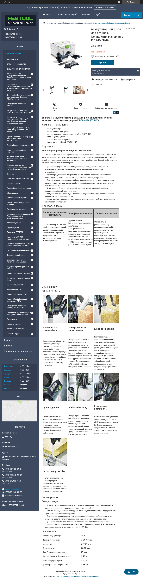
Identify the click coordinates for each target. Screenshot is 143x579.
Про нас (8, 340)
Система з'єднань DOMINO (18, 179)
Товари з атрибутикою (16, 255)
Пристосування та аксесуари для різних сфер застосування (19, 138)
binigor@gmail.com (13, 489)
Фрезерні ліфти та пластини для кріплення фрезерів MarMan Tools (19, 97)
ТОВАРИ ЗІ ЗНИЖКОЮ (16, 64)
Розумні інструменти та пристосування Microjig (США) (19, 111)
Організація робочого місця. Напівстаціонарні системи (19, 244)
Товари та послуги (66, 14)
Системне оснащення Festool (19, 250)
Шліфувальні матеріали (17, 198)
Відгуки (8, 345)
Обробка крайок (14, 183)
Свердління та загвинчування (19, 145)
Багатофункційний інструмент (19, 188)
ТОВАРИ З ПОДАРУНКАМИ (18, 69)
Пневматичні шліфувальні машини (18, 203)
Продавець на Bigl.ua (71, 574)
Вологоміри (12, 319)
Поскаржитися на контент (67, 576)
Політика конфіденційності (88, 576)
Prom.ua (84, 571)
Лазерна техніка (14, 324)
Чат (131, 571)
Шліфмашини (12, 193)
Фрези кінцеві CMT (15, 285)
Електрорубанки (14, 222)
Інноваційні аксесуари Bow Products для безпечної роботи (18, 130)
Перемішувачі (13, 227)
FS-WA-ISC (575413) (88, 120)
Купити (102, 62)
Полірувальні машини (16, 209)
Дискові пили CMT (14, 289)
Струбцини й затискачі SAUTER (16, 105)
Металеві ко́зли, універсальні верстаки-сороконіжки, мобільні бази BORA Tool (19, 77)
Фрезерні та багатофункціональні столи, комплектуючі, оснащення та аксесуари (19, 87)
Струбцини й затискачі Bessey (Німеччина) (16, 307)
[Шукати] (139, 14)
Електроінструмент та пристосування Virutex (16, 261)
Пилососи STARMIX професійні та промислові (18, 238)
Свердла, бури (13, 333)
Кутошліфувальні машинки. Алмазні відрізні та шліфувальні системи (19, 216)
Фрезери (10, 174)
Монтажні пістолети (15, 329)
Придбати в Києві (105, 7)
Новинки (86, 14)
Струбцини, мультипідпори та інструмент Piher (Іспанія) (19, 313)
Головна (47, 14)
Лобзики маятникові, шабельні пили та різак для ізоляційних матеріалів (19, 167)
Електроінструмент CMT (17, 294)
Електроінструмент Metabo (18, 273)
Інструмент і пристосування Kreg (18, 279)
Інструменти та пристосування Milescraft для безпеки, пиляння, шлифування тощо (17, 120)
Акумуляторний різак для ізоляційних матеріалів (72, 23)
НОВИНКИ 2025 (14, 59)
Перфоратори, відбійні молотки (16, 151)
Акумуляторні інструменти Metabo (18, 267)
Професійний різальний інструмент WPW (17, 300)
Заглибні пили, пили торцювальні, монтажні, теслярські (17, 158)
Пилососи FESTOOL (15, 232)
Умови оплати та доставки (18, 351)
